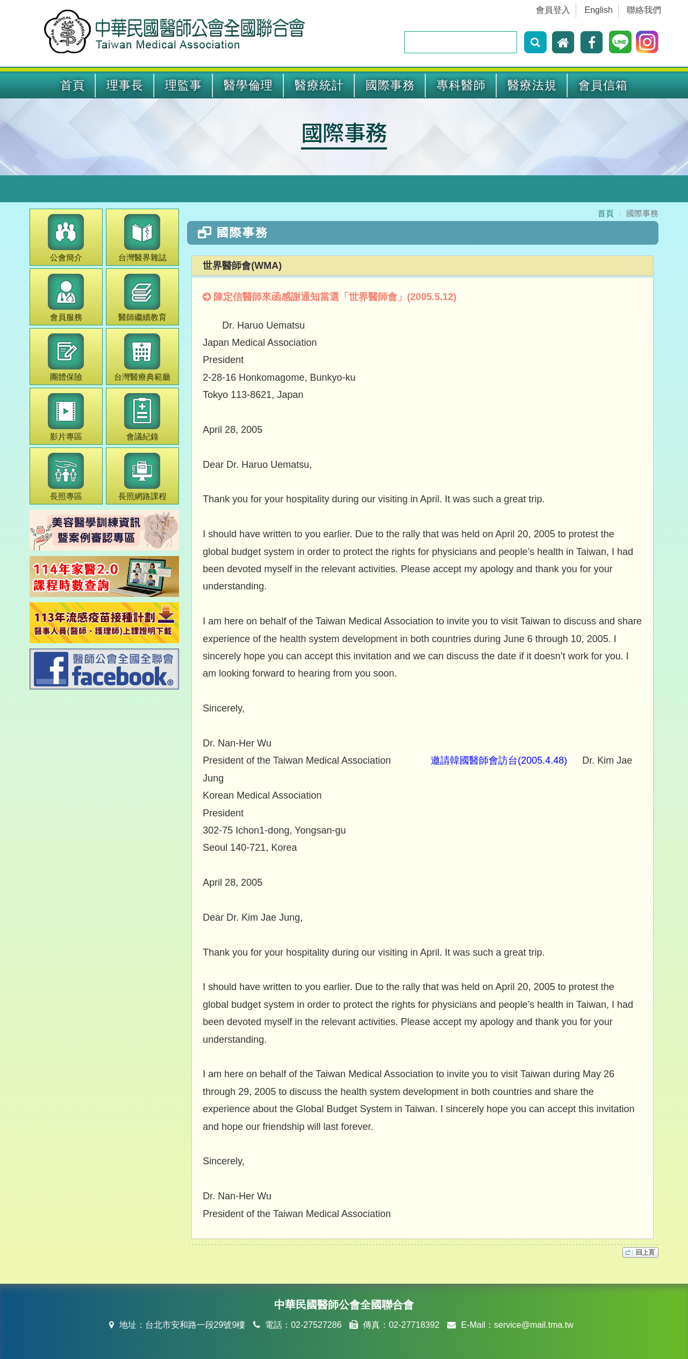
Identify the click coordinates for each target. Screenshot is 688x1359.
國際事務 (390, 85)
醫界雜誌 (142, 238)
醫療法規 (532, 85)
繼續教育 (142, 298)
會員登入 (553, 10)
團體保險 (66, 357)
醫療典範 (142, 357)
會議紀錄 (142, 417)
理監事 (183, 85)
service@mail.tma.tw (534, 1324)
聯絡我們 (644, 10)
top (640, 1252)
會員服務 (66, 298)
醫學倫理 (248, 85)
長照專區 (66, 477)
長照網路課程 (142, 477)
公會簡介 (66, 238)
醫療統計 (319, 85)
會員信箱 (603, 85)
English (599, 10)
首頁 (72, 85)
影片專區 (66, 417)
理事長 (125, 85)
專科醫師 (461, 85)
